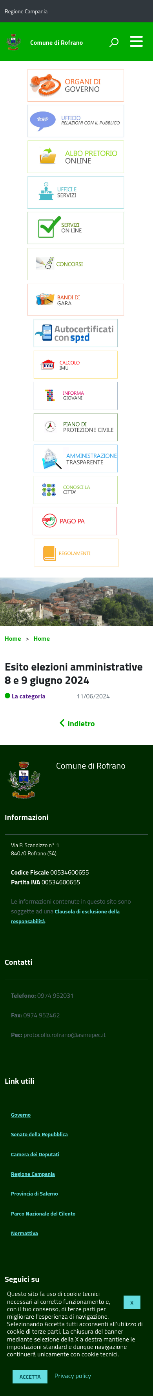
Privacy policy (73, 1376)
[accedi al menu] (136, 41)
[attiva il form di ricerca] (113, 42)
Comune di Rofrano (56, 42)
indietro (76, 723)
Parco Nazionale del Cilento (43, 1213)
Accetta (30, 1376)
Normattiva (24, 1233)
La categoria (29, 696)
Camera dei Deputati (35, 1154)
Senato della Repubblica (39, 1134)
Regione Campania (33, 1174)
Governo (21, 1114)
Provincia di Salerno (34, 1193)
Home (13, 638)
